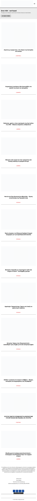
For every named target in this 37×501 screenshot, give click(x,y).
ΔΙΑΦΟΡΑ (18, 92)
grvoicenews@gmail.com (18, 493)
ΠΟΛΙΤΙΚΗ (18, 422)
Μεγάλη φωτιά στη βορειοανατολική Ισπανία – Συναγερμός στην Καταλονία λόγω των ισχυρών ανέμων (18, 454)
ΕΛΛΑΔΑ (18, 202)
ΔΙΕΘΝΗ (18, 129)
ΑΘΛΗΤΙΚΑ (18, 55)
